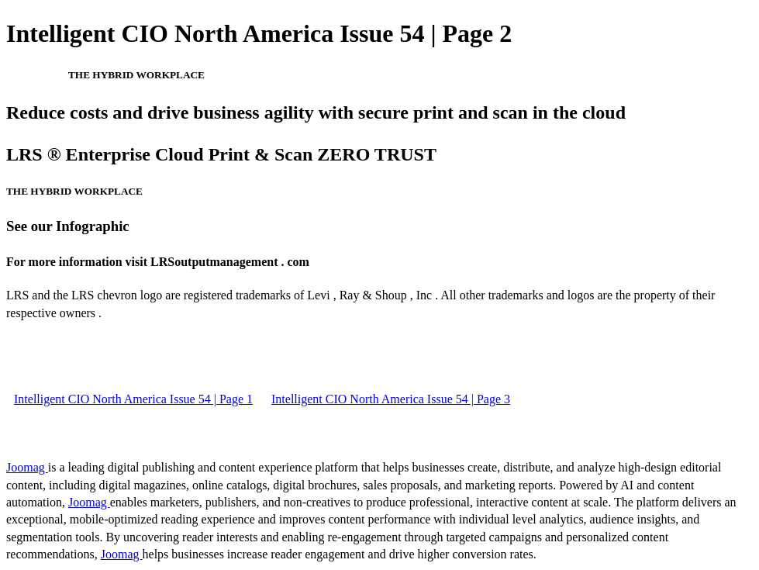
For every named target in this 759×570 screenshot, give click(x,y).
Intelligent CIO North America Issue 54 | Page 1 (133, 399)
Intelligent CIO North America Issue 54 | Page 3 (390, 399)
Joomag (27, 467)
